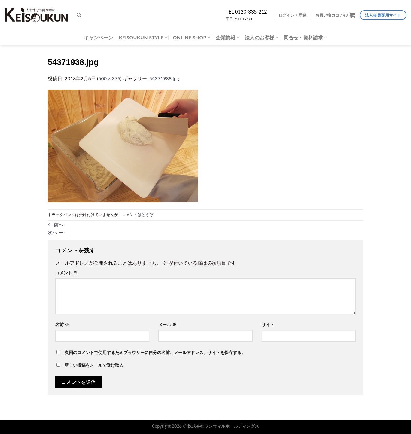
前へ (55, 224)
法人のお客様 (261, 38)
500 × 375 (109, 78)
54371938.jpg (164, 78)
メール (167, 324)
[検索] (79, 15)
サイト (268, 324)
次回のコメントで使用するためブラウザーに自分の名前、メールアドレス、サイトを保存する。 (155, 352)
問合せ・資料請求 (305, 38)
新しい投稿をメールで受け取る (94, 365)
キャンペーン (98, 37)
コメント (66, 272)
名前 (62, 324)
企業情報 (227, 38)
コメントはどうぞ (137, 214)
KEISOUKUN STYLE (143, 38)
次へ (55, 232)
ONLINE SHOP (192, 38)
